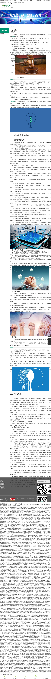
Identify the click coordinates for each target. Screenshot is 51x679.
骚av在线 (19, 587)
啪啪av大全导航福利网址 (36, 546)
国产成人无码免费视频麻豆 (36, 529)
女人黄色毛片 (48, 514)
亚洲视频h (15, 666)
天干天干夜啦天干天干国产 (40, 511)
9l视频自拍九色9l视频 (40, 560)
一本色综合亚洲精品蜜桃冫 (28, 600)
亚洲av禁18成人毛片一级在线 (23, 528)
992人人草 (28, 580)
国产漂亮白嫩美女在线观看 (27, 563)
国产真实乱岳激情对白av (28, 515)
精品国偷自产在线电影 (7, 567)
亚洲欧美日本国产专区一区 (45, 584)
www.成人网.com (19, 636)
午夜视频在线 (18, 663)
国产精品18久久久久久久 (38, 637)
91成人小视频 (26, 664)
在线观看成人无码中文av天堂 (40, 609)
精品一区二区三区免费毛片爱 (24, 605)
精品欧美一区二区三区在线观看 (17, 511)
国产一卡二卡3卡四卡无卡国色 (14, 570)
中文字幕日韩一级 (22, 543)
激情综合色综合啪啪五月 (37, 658)
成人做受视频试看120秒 (43, 585)
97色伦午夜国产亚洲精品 (17, 621)
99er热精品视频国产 (13, 668)
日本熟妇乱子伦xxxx (18, 526)
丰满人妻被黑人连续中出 (13, 518)
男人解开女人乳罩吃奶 (27, 532)
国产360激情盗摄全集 (16, 521)
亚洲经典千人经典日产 (17, 571)
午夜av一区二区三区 (14, 670)
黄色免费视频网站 (8, 577)
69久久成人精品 (43, 564)
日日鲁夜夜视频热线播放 (38, 654)
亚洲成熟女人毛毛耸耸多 (17, 556)
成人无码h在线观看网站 (27, 608)
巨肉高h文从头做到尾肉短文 (6, 667)
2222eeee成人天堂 (9, 588)
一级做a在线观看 (34, 646)
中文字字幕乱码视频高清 (30, 635)
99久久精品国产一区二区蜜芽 (21, 597)
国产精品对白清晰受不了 (39, 581)
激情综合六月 (36, 517)
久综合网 (18, 646)
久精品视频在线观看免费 (41, 591)
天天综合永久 (6, 668)
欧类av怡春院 (3, 615)
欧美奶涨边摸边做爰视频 (15, 625)
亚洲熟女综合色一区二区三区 (38, 660)
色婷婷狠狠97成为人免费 (25, 555)
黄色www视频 (6, 670)
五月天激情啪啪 (29, 517)
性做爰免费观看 (29, 654)
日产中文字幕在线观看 (34, 649)
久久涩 (15, 651)
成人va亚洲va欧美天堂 (8, 622)
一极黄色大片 (30, 609)
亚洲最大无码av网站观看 (7, 658)
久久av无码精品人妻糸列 (30, 539)
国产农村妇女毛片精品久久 (36, 555)
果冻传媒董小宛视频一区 (39, 571)
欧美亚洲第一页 (25, 571)
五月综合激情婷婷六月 (32, 590)
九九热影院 (39, 535)
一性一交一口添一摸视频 (9, 524)
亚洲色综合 (48, 556)
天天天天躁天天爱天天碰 (38, 570)
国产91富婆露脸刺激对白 (33, 567)
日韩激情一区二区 (21, 615)
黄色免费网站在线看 (31, 601)
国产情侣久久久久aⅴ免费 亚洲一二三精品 (32, 614)
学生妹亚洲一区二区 (7, 649)
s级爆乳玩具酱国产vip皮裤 (30, 542)
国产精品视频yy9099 (41, 583)
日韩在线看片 (26, 629)
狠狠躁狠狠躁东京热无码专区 (18, 578)
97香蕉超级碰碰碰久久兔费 (23, 594)
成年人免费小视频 (4, 569)
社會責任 (2, 487)
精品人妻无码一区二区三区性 (24, 545)
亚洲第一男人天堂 (4, 514)
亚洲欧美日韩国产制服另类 (18, 564)
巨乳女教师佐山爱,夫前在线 (25, 632)
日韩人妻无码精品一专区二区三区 (9, 661)
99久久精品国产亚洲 (40, 539)
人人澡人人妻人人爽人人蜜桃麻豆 (43, 635)
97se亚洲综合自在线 (4, 553)
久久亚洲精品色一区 (41, 590)
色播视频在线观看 (7, 608)
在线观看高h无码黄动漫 (18, 667)
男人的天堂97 (38, 519)
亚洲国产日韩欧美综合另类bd (16, 512)
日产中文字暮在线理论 (18, 607)
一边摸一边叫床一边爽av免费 (20, 522)
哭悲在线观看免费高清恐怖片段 (18, 580)
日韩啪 (34, 532)
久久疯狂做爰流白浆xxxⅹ (22, 510)
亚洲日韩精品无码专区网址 (39, 574)
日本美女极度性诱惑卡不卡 (22, 661)
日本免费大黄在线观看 (18, 534)
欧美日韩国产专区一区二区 (11, 525)
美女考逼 (42, 517)
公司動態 (2, 486)
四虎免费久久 (45, 519)
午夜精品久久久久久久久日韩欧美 (20, 657)
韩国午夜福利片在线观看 (11, 614)
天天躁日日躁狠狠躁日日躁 (41, 541)
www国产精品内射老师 (28, 636)
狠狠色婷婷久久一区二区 (44, 552)
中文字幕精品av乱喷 (34, 512)
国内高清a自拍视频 (26, 546)
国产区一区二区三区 (6, 650)
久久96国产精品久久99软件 (14, 583)
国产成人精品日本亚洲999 (30, 630)
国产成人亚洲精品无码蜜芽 (29, 536)
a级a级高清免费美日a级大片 (24, 616)
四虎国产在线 (24, 587)
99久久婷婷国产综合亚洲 (31, 507)
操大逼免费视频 (37, 563)
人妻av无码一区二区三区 (42, 525)
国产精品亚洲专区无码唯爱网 (12, 654)
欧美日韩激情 (19, 581)
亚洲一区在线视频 (23, 590)
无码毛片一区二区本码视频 (21, 611)
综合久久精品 (42, 622)
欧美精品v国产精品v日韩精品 (20, 601)
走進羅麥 (2, 481)
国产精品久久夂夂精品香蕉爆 (12, 590)
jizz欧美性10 (31, 661)
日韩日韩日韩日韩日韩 (25, 646)
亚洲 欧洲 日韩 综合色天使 (8, 597)
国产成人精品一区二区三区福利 (35, 566)
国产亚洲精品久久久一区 (5, 532)
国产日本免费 (21, 635)
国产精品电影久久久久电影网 (44, 507)
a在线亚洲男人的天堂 (7, 556)
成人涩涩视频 (13, 587)
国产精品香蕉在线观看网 (10, 646)
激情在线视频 (22, 654)
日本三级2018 (12, 600)
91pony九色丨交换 (10, 522)
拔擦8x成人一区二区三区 (44, 666)
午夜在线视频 (6, 637)
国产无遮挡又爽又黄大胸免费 (29, 562)
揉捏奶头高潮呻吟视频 (13, 673)
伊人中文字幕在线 (39, 642)
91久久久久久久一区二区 (11, 626)
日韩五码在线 (28, 550)
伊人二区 (14, 649)
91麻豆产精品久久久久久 (5, 515)
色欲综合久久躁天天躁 (29, 670)
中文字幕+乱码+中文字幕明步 (38, 650)
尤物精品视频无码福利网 (42, 526)
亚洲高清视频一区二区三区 (39, 608)
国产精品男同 (35, 604)
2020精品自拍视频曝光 (37, 647)
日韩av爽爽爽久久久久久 (25, 602)
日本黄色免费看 (34, 545)
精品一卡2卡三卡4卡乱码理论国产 (27, 573)
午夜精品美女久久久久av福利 (24, 643)
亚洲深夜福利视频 (41, 556)
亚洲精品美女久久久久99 (13, 573)
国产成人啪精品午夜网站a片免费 (13, 660)
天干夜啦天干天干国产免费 (31, 518)
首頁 (12, 7)
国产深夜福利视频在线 (32, 633)
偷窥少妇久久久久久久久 (29, 584)
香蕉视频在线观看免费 (18, 560)
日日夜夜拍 (24, 619)
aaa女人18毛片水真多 (43, 545)
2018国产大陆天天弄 (23, 673)
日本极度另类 (31, 657)
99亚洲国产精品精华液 (10, 636)
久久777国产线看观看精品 (29, 588)
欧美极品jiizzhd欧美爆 (39, 557)
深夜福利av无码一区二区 (5, 508)
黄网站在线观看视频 (27, 667)
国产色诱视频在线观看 (36, 602)
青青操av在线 (9, 571)
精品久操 (12, 574)
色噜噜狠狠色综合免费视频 (29, 560)
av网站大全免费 (33, 528)
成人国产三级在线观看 (25, 585)
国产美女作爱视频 (4, 612)
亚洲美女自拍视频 (45, 580)
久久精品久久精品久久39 (44, 512)
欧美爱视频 (10, 562)
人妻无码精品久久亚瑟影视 (7, 604)
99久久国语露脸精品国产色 (20, 535)
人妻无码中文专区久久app (31, 615)
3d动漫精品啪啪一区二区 (40, 651)
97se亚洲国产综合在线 (24, 656)
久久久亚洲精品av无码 (26, 625)
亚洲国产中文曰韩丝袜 (5, 511)
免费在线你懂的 (20, 542)
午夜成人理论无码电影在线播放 (30, 640)
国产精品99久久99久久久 (37, 625)
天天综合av (26, 564)
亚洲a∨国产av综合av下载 (42, 664)
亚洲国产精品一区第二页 (36, 607)
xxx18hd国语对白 (32, 644)
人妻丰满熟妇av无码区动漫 (8, 663)
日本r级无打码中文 (23, 567)
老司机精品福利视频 (16, 548)
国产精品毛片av (13, 671)
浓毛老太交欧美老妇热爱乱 (28, 581)
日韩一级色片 (12, 581)
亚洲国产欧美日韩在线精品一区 (7, 557)
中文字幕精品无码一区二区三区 (27, 577)
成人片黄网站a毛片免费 (21, 623)
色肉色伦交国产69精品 (17, 664)
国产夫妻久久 (42, 514)
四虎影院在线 (16, 567)
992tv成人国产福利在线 (27, 671)
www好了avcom (12, 553)
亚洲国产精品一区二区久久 (26, 604)
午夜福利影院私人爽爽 (39, 515)
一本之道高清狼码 (44, 598)
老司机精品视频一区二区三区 (41, 536)
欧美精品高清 (45, 629)
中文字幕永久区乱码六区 (15, 576)
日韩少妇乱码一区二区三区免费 (20, 609)
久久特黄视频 (20, 614)
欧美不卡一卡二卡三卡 (12, 615)
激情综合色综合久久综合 (14, 569)
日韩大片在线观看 (8, 657)
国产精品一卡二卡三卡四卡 (42, 542)
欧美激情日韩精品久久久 (16, 650)
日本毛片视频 (23, 514)
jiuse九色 (39, 621)
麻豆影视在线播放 (11, 592)
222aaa (1, 616)
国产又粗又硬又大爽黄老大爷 (26, 647)
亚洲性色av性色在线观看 (23, 618)
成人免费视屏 (26, 512)
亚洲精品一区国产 (43, 671)
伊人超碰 (36, 552)
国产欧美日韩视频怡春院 (26, 660)
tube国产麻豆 (26, 649)
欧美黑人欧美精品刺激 (37, 548)
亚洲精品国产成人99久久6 (32, 514)
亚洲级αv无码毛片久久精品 (21, 633)
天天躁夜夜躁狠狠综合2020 (9, 550)
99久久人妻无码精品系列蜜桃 (28, 541)
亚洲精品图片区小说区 (17, 608)
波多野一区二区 (34, 626)
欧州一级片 (2, 564)
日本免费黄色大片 (9, 601)
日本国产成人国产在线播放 (45, 567)
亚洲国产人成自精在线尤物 (36, 643)
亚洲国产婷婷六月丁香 (39, 600)
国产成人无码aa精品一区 (20, 524)
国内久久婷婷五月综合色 (33, 611)
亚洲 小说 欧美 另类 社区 (41, 562)
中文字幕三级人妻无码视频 (36, 653)
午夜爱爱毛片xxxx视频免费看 (24, 529)
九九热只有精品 (16, 577)
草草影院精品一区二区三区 (14, 514)
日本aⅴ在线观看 (31, 587)
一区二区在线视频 (30, 651)
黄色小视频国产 (3, 585)
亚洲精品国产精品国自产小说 (12, 639)
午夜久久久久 (23, 569)
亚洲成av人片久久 (36, 550)
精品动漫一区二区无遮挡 (34, 618)
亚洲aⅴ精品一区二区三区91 (36, 629)
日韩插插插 (22, 518)
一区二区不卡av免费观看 (18, 584)
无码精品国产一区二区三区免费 (22, 538)
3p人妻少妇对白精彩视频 (21, 598)
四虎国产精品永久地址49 (10, 644)
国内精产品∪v (9, 519)
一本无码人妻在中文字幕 (45, 673)
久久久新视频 (47, 531)
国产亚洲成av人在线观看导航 (22, 644)
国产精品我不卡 (9, 595)
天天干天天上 (17, 595)
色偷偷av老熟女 (32, 664)
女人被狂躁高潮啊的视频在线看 (34, 522)
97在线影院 (45, 508)
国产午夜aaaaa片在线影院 (26, 658)
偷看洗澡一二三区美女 (37, 623)
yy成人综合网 (9, 578)
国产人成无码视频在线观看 (32, 524)
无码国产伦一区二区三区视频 (34, 628)
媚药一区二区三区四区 (13, 632)
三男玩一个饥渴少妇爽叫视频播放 (38, 605)
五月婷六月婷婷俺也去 (35, 538)
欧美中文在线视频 (10, 517)
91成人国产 (17, 574)
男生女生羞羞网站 (38, 661)
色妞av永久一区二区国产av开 (11, 643)
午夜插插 (43, 601)
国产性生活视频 (30, 619)
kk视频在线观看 (43, 578)
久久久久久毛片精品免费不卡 (37, 616)
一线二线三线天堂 (33, 556)
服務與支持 (2, 488)
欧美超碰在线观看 (32, 559)
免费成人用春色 (13, 605)
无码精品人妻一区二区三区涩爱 (30, 621)
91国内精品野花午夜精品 (11, 618)
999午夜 (37, 584)
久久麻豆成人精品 (33, 549)
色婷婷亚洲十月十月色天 (37, 668)
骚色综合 (38, 601)
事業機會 (2, 484)
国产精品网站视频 (13, 628)
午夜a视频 (2, 636)
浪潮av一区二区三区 (34, 666)
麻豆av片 (19, 671)
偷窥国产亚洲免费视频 (42, 518)
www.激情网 (34, 595)
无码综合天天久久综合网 (7, 584)
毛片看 (40, 604)
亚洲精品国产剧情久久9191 (10, 528)
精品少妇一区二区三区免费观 (26, 574)
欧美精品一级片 (6, 605)
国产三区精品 (35, 671)
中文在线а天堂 (10, 607)
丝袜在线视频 (19, 600)
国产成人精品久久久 (30, 592)
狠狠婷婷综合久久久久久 (38, 576)
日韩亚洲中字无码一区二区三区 (12, 656)
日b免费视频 (16, 637)
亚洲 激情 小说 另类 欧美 (25, 595)
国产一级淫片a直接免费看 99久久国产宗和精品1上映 (23, 519)
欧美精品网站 (19, 536)
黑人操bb (21, 670)
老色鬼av (32, 571)
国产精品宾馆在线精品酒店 (43, 640)
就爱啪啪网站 (42, 649)
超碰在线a (13, 538)
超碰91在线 (25, 526)
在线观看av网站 (7, 548)
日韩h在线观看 (37, 636)
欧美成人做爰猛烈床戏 (36, 632)
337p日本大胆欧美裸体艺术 (17, 629)
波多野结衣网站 (8, 621)
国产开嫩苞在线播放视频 (16, 532)
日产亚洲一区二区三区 (13, 543)
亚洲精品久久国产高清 (16, 619)
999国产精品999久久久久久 (20, 531)
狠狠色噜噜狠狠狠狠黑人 (23, 566)
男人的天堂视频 (39, 508)
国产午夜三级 (9, 666)
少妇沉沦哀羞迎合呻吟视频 (28, 552)
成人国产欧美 (13, 536)
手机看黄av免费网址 (44, 550)
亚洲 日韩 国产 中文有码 (27, 570)
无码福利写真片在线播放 (26, 548)
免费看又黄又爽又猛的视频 (27, 663)
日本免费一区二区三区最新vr (36, 656)
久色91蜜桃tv (23, 583)
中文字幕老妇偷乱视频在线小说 (13, 602)
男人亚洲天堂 (7, 625)
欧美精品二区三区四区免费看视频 (27, 642)
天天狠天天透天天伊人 (46, 614)
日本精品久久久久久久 (29, 511)
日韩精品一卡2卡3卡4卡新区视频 (32, 578)
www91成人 (29, 623)
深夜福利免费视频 (21, 525)
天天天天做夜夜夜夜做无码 (9, 598)
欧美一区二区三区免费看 (7, 539)
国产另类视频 (8, 580)
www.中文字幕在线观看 (35, 564)
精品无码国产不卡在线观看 (23, 666)
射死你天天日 (9, 542)
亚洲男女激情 (9, 534)
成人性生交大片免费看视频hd (33, 598)
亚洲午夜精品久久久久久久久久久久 (26, 639)
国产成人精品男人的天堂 (31, 569)
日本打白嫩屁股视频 (38, 657)
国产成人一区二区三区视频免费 (44, 510)
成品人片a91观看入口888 (40, 592)
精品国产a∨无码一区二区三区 (8, 633)
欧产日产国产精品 (33, 526)
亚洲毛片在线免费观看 (32, 543)
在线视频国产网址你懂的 (26, 576)
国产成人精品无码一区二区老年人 (15, 612)
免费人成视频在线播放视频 (34, 673)
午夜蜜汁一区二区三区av (12, 653)
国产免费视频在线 (6, 536)
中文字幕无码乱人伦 (32, 510)
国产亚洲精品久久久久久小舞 (23, 553)
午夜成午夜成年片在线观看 (29, 534)
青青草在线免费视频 (42, 646)
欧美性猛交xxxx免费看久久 (19, 539)
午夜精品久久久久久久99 (42, 644)
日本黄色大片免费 (37, 663)
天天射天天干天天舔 (19, 549)
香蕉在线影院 (5, 562)
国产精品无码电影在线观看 (22, 591)
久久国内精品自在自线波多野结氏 (10, 529)
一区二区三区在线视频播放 (27, 521)
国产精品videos (27, 607)
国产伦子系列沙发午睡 (11, 510)
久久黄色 (15, 542)
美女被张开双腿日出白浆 (14, 642)
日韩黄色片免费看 (15, 647)
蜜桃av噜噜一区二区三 (40, 612)
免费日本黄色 (19, 649)
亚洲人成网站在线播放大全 (18, 630)
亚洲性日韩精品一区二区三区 (24, 626)
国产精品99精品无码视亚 (13, 507)
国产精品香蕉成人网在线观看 (19, 622)
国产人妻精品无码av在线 (31, 535)
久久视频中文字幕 (19, 640)
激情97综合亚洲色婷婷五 (38, 531)
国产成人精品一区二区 (17, 541)
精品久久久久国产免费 (43, 549)
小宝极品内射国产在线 (32, 583)
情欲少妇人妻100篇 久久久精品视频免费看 (39, 594)
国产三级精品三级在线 (20, 592)
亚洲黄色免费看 (22, 507)
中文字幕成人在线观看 (12, 566)
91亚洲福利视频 (33, 585)
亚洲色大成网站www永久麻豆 (41, 587)
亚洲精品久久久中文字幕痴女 (32, 622)
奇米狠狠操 (26, 549)
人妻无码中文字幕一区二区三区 (41, 573)
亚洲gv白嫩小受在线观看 (17, 515)
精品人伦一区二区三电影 (22, 559)
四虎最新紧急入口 (42, 524)
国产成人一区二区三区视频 (29, 612)
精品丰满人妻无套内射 (19, 557)
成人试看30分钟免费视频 (16, 552)
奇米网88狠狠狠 (5, 628)
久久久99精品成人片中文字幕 (8, 640)
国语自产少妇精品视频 (40, 588)
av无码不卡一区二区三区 (44, 611)
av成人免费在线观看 (21, 651)
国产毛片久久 (7, 616)
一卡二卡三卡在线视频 (27, 650)
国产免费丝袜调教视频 (13, 635)
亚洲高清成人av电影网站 (39, 577)
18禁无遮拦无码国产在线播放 (26, 637)
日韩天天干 (26, 556)
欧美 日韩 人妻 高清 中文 (11, 594)
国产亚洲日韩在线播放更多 (42, 559)
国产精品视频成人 (10, 549)
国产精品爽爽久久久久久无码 (39, 521)
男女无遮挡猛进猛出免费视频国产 (35, 597)
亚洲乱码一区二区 (40, 532)
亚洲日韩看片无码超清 (36, 580)
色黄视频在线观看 (11, 623)
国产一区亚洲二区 (40, 630)
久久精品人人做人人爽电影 (43, 615)
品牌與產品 (2, 483)
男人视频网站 (10, 651)
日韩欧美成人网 (32, 591)
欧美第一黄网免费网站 (8, 609)
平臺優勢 (2, 33)
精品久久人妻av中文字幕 (11, 591)
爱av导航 (11, 637)
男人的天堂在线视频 (20, 550)
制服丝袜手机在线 (41, 528)
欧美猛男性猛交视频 (18, 562)
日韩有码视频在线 (38, 639)
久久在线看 (4, 546)
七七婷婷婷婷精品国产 (42, 595)
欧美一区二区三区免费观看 (35, 553)
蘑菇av (39, 633)
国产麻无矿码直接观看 (16, 563)
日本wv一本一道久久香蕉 (20, 517)
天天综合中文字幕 (6, 629)
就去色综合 (35, 667)
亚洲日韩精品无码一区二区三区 (25, 668)
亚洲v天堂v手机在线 (29, 557)
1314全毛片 (9, 541)
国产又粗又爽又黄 (8, 664)
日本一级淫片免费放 (41, 543)
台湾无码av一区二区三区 (43, 569)
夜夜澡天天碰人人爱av (18, 588)
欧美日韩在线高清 (14, 616)
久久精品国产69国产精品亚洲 (12, 555)
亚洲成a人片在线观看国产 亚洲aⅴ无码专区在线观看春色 (23, 508)
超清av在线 (5, 635)
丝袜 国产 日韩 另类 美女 (31, 525)
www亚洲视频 (29, 531)
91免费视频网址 (16, 658)
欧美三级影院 (8, 564)
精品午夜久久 (10, 526)
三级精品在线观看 (39, 619)
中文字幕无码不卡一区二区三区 (42, 534)
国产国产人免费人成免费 (39, 670)
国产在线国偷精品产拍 (22, 628)
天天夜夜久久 (17, 604)
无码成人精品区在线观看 (5, 619)
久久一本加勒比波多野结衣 (6, 674)
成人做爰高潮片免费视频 (11, 545)
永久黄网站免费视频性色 (45, 618)
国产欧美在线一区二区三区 (13, 585)
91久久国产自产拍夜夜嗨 (8, 531)
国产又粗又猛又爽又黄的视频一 (14, 546)
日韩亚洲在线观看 (42, 667)
